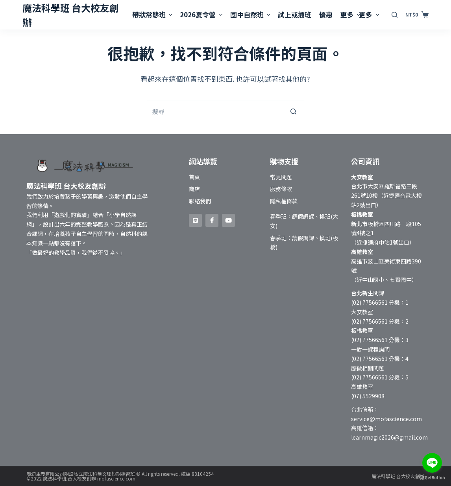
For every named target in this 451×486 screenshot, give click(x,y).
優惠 (326, 14)
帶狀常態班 (153, 14)
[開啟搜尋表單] (394, 15)
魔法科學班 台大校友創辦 (398, 476)
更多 (351, 14)
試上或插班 (294, 14)
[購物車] (416, 14)
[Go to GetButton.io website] (432, 477)
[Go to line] (432, 463)
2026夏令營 (202, 14)
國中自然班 (251, 14)
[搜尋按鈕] (293, 111)
